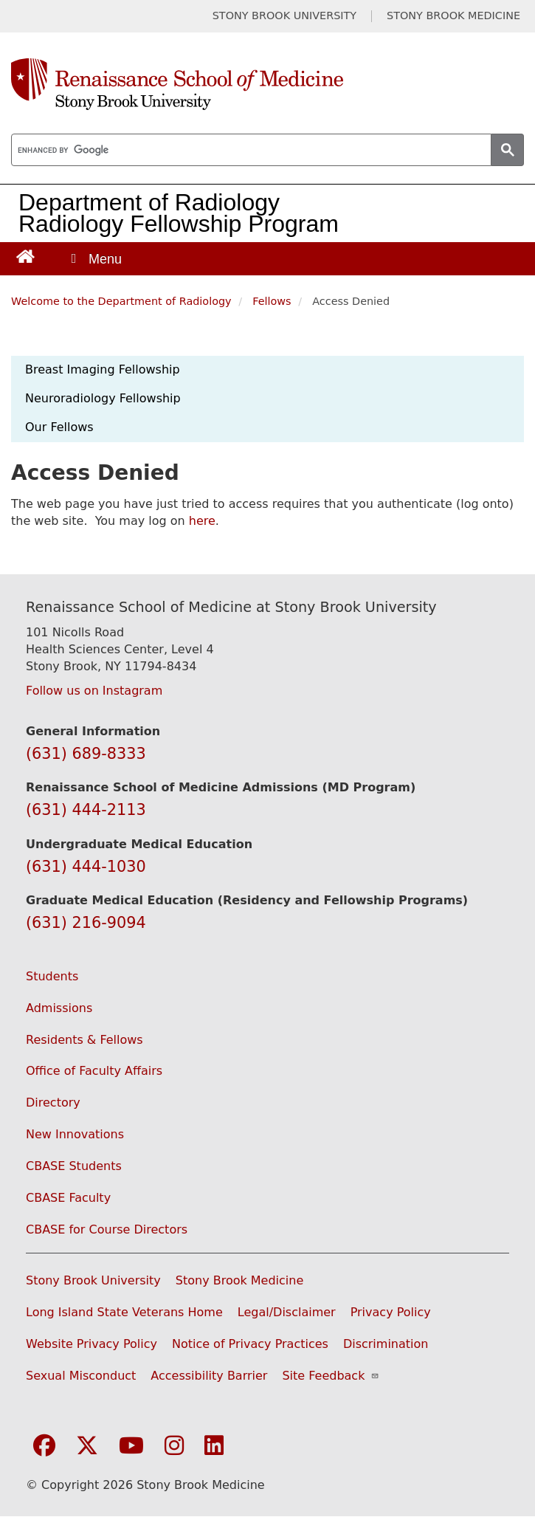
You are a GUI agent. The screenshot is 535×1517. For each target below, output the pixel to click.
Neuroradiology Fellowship (103, 398)
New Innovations (75, 1134)
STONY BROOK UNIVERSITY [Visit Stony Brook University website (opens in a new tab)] (284, 15)
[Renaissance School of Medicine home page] (267, 84)
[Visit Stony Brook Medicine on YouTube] (131, 1446)
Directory (53, 1102)
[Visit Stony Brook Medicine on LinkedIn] (214, 1446)
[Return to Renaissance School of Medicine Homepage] (25, 256)
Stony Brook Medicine (240, 1280)
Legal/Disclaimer (287, 1312)
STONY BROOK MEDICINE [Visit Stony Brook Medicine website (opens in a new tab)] (453, 15)
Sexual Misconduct (81, 1376)
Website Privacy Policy (91, 1344)
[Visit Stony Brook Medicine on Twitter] (87, 1446)
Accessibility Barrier (209, 1376)
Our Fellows (59, 427)
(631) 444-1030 (86, 867)
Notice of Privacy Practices (250, 1344)
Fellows (271, 301)
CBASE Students (74, 1166)
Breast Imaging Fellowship (102, 369)
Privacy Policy (391, 1312)
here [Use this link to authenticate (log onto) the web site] (202, 521)
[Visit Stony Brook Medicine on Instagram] (174, 1446)
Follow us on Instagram (94, 691)
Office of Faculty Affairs (94, 1071)
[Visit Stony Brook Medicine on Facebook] (44, 1446)
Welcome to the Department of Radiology (121, 301)
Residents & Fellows (84, 1040)
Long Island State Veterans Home (124, 1312)
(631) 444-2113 (86, 810)
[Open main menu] (95, 258)
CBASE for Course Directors (106, 1229)
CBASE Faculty (68, 1198)
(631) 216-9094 (86, 923)
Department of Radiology (149, 202)
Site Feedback (330, 1376)
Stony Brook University (93, 1280)
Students (52, 976)
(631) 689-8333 (86, 754)
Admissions (59, 1008)
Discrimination (386, 1344)
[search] (250, 150)
